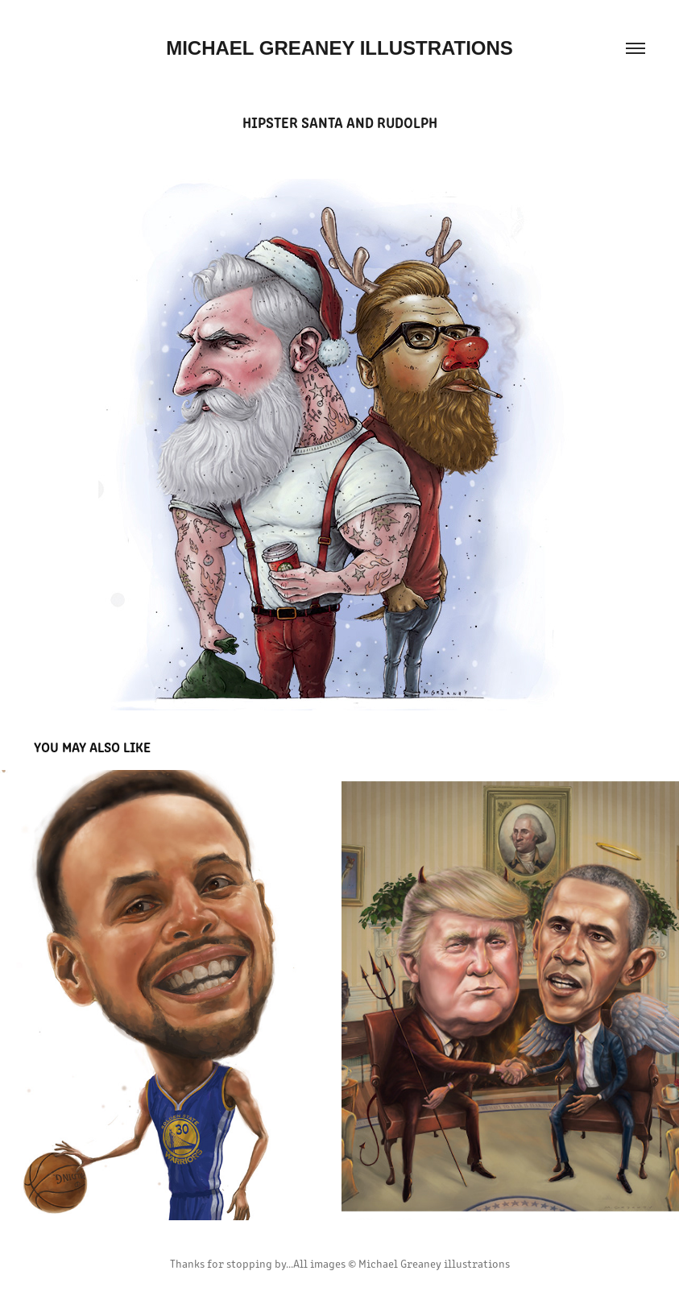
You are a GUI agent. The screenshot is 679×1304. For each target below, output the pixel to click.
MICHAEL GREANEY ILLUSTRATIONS (339, 48)
